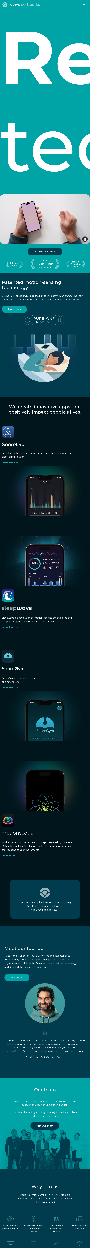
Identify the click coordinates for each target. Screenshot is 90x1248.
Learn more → (10, 855)
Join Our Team (45, 1125)
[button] (85, 5)
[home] (21, 4)
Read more (14, 309)
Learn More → (10, 462)
